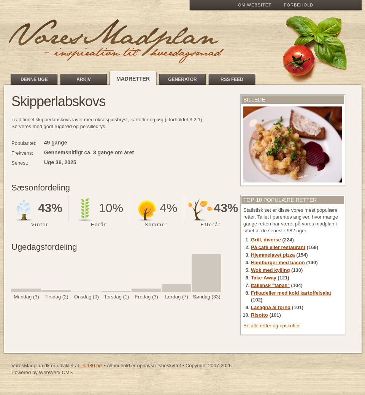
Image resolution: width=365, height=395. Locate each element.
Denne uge (34, 79)
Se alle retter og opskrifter (271, 325)
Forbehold (298, 5)
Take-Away (263, 278)
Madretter (133, 79)
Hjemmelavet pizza (273, 255)
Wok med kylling (270, 270)
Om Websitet (254, 5)
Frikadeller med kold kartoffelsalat (291, 293)
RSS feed (232, 79)
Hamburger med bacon (278, 262)
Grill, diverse (266, 240)
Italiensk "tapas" (270, 285)
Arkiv (83, 79)
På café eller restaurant (278, 247)
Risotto (259, 315)
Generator (182, 79)
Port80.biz (91, 365)
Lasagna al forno (270, 307)
